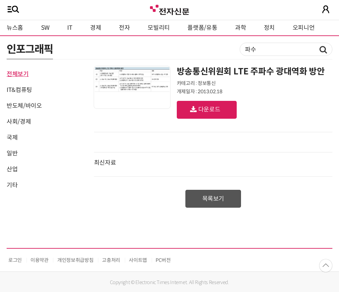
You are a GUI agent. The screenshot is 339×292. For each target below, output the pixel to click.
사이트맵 (138, 260)
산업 (12, 169)
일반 (12, 153)
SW (45, 27)
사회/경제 (19, 121)
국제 (12, 137)
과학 (240, 27)
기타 (12, 185)
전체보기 (18, 74)
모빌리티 (159, 27)
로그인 (15, 260)
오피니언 (304, 27)
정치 (269, 27)
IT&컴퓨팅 (19, 90)
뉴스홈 (15, 27)
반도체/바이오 (24, 105)
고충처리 (111, 260)
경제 (95, 27)
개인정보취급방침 (75, 260)
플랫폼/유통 (202, 27)
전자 (124, 27)
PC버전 (163, 260)
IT (69, 27)
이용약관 (39, 260)
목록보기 (213, 198)
